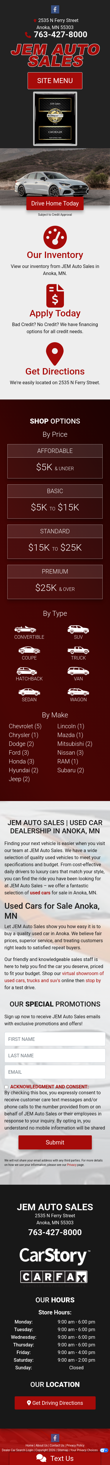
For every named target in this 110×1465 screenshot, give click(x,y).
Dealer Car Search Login (17, 1450)
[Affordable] (55, 461)
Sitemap (62, 1450)
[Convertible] (29, 633)
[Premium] (55, 582)
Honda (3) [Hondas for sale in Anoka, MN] (21, 761)
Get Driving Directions (55, 1403)
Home (29, 1445)
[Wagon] (78, 695)
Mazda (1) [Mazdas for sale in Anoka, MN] (70, 735)
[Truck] (78, 654)
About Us (42, 1445)
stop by (93, 980)
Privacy (72, 1164)
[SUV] (78, 633)
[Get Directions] (55, 366)
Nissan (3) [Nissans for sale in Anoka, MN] (70, 752)
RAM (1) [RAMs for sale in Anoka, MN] (67, 761)
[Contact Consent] (6, 1087)
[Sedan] (29, 695)
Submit (55, 1142)
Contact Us (57, 1445)
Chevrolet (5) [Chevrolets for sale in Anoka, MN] (25, 726)
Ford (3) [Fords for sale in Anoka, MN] (19, 752)
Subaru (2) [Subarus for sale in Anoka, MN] (70, 770)
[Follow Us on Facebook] (55, 9)
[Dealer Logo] (55, 55)
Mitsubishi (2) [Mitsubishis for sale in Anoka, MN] (74, 743)
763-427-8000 (60, 34)
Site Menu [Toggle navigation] (55, 81)
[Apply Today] (55, 312)
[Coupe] (29, 654)
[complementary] (92, 1447)
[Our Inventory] (55, 254)
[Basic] (55, 501)
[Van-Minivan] (78, 674)
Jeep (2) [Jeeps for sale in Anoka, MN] (19, 779)
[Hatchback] (29, 674)
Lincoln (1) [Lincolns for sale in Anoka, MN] (70, 726)
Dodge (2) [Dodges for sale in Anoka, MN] (21, 743)
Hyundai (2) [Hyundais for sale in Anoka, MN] (23, 770)
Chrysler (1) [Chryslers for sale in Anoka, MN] (23, 735)
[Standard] (55, 542)
